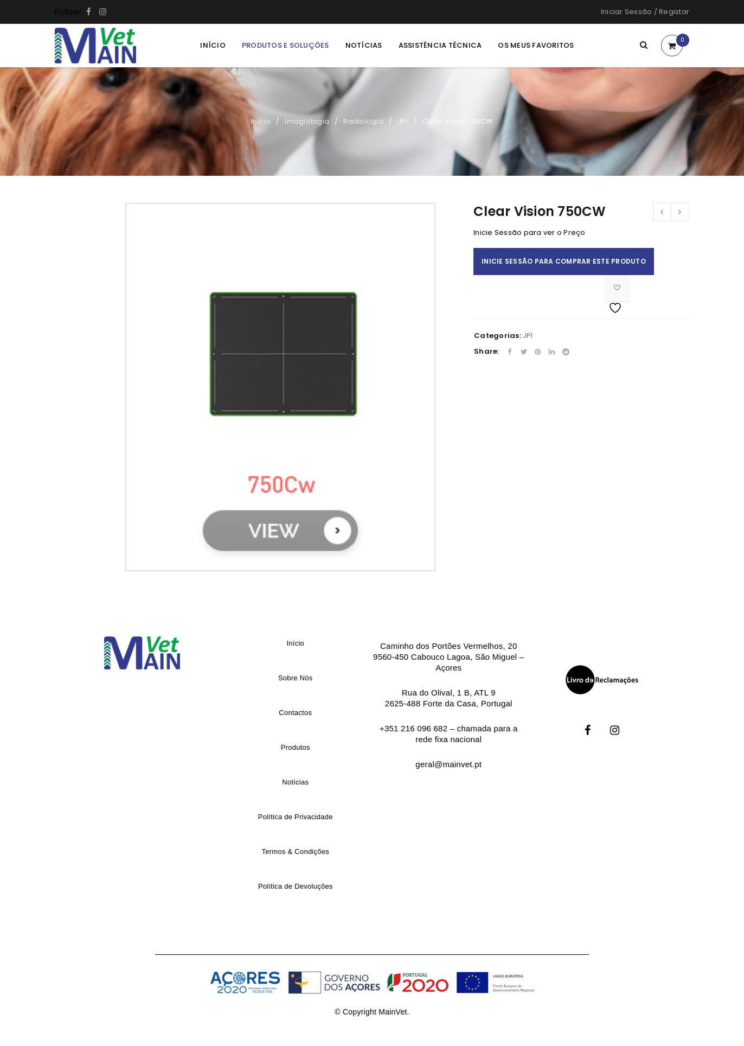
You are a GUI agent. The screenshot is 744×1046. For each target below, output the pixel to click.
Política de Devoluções (295, 886)
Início (213, 45)
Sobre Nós (295, 678)
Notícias (363, 45)
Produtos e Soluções (285, 45)
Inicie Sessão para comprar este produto (564, 261)
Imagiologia (307, 121)
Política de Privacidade (295, 817)
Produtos (295, 747)
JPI (402, 121)
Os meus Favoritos (536, 45)
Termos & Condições (295, 851)
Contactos (295, 713)
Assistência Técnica (440, 45)
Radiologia (363, 121)
